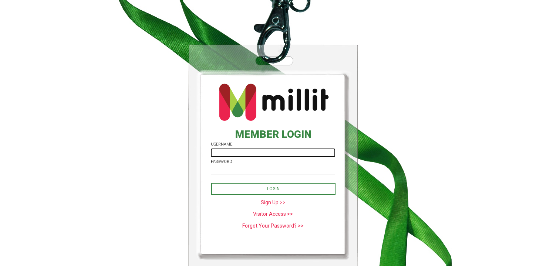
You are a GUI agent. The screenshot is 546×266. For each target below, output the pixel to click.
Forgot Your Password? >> (273, 226)
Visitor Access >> (273, 214)
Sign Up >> (273, 202)
